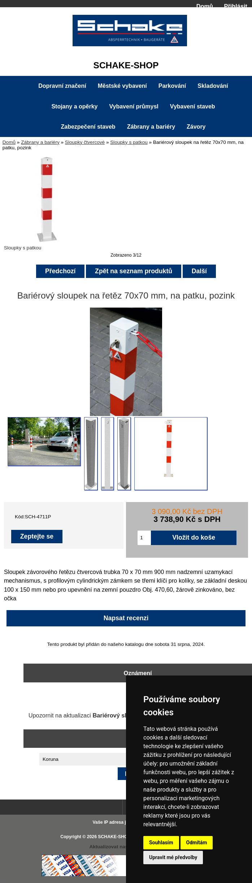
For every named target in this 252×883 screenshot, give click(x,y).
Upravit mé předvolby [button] (173, 857)
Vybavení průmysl (133, 106)
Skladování (212, 86)
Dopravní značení (62, 86)
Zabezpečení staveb (88, 127)
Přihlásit (235, 6)
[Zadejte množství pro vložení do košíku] (144, 538)
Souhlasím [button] (161, 842)
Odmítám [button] (196, 842)
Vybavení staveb (192, 106)
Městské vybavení (122, 86)
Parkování (172, 86)
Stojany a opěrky (74, 106)
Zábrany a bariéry (40, 142)
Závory (196, 127)
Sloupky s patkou (129, 142)
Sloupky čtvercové (85, 142)
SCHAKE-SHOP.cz (117, 836)
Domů (204, 6)
